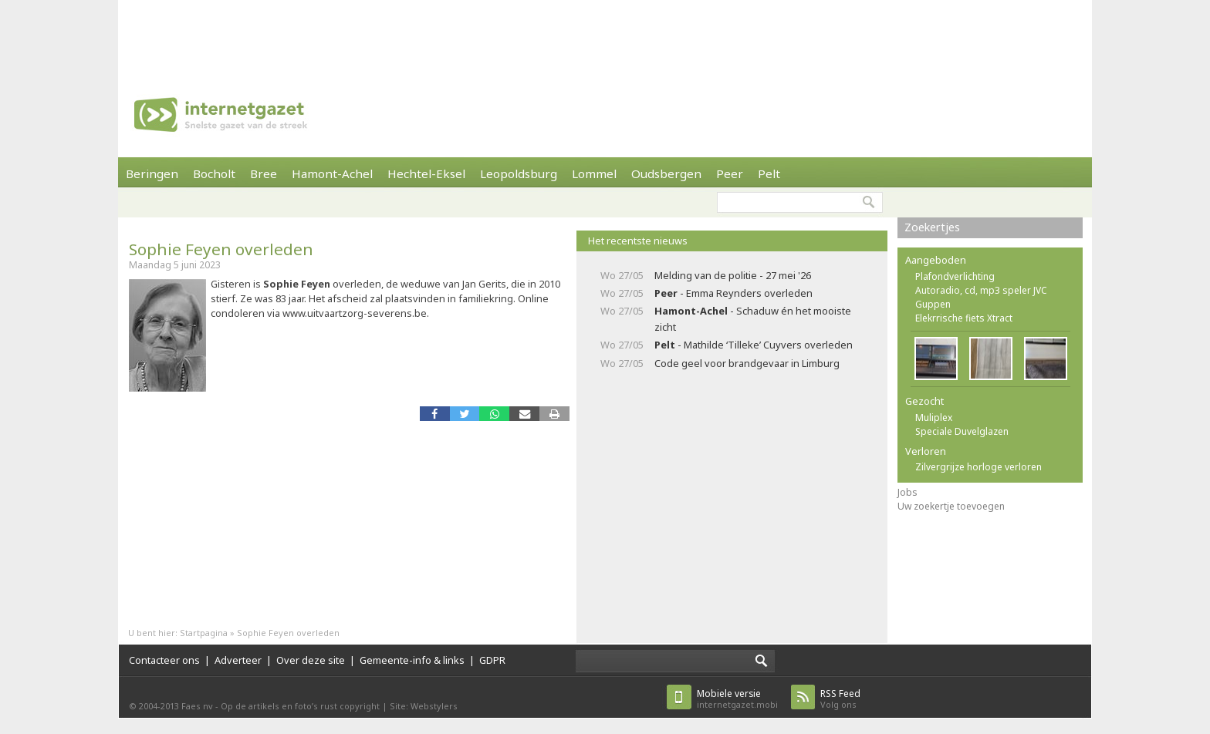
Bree (263, 173)
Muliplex (933, 417)
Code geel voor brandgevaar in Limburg (747, 363)
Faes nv (197, 706)
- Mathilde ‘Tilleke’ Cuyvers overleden (753, 345)
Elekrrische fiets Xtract (963, 318)
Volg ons (840, 699)
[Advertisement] (605, 34)
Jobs (907, 492)
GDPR (492, 660)
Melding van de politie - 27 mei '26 (732, 275)
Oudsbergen (666, 173)
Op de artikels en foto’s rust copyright (300, 706)
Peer (729, 173)
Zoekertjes (932, 227)
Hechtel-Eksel (426, 173)
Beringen (152, 173)
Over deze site (310, 660)
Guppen (933, 304)
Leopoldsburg (518, 173)
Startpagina (204, 632)
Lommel (594, 173)
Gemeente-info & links (412, 660)
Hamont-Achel (332, 173)
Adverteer (238, 660)
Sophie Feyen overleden (221, 249)
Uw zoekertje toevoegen (951, 506)
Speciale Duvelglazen (962, 431)
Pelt (769, 173)
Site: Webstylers (424, 706)
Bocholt (214, 173)
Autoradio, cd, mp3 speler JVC (981, 290)
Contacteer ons (164, 660)
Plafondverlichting (955, 276)
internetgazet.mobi (737, 699)
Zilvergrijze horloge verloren (978, 466)
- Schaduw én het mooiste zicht (752, 319)
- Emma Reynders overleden (733, 293)
